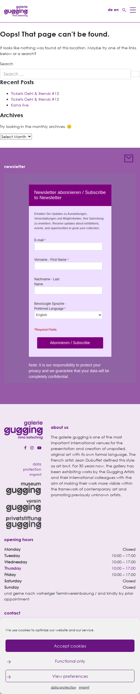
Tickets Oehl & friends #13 (35, 93)
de (110, 9)
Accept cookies (70, 645)
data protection (63, 687)
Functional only (70, 661)
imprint (84, 687)
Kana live (20, 105)
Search (6, 63)
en (116, 9)
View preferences (70, 676)
